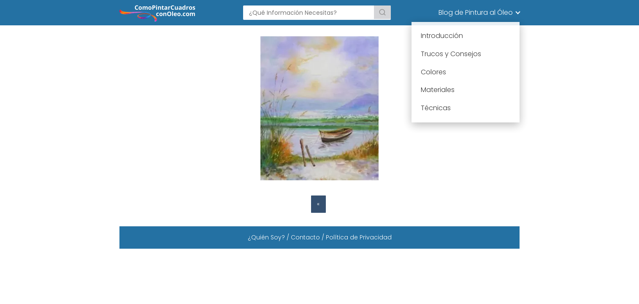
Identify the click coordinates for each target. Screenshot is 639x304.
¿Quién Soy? (266, 237)
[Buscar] (382, 12)
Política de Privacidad (359, 237)
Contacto (305, 237)
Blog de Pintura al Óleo (476, 12)
